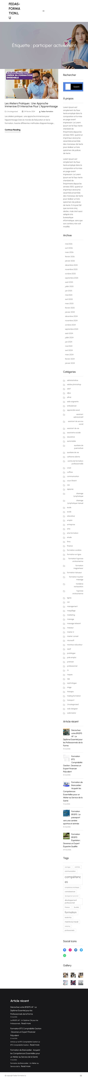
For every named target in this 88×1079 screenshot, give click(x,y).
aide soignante (73, 401)
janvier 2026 (70, 261)
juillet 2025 (69, 286)
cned (69, 468)
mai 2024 (68, 346)
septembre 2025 (71, 278)
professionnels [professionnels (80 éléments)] (69, 930)
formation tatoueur (74, 573)
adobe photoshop (74, 384)
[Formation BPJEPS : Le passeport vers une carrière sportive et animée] (66, 813)
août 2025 (69, 282)
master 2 (70, 632)
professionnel (72, 666)
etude (69, 537)
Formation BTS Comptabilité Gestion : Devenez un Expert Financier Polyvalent (25, 1032)
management (72, 606)
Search (76, 87)
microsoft (70, 640)
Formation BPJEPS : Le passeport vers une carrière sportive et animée (71, 817)
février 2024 (70, 359)
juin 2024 (68, 342)
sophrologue (72, 683)
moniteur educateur (74, 645)
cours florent (72, 481)
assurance (71, 437)
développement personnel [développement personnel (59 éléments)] (71, 896)
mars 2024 (69, 355)
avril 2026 (69, 248)
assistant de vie (73, 428)
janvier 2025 (70, 312)
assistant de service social (75, 422)
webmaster (71, 713)
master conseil (72, 636)
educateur (71, 516)
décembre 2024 (71, 316)
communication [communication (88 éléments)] (70, 871)
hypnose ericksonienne (78, 592)
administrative (72, 380)
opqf (69, 649)
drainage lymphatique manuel (75, 501)
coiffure (70, 472)
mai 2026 (68, 244)
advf (69, 389)
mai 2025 (68, 295)
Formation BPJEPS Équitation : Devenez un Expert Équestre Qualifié (72, 840)
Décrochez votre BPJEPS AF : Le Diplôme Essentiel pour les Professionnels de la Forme (23, 1010)
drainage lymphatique (78, 494)
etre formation (72, 533)
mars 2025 (69, 303)
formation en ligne (74, 554)
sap (68, 679)
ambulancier (72, 406)
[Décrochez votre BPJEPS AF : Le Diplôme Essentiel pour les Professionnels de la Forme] (66, 732)
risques (70, 674)
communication (73, 476)
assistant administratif (78, 415)
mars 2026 (69, 252)
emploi (69, 520)
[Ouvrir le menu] (43, 11)
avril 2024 (69, 350)
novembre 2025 (71, 269)
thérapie (70, 692)
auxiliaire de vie (73, 452)
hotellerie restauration (78, 585)
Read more (26, 1023)
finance (70, 546)
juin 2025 (68, 291)
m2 (68, 602)
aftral (69, 397)
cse (68, 485)
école (69, 507)
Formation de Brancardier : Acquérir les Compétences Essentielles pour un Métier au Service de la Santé (73, 791)
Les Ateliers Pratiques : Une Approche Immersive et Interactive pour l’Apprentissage (31, 105)
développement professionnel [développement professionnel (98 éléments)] (71, 901)
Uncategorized (12, 111)
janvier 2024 (70, 363)
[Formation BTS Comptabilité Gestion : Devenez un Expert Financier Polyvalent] (66, 758)
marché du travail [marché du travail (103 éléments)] (71, 922)
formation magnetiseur (78, 567)
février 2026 (70, 256)
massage (70, 619)
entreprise (71, 524)
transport (70, 700)
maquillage (71, 611)
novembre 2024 (71, 321)
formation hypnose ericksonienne (75, 559)
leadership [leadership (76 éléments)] (68, 917)
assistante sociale (74, 433)
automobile (71, 441)
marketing (71, 615)
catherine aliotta (73, 457)
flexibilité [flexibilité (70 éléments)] (76, 907)
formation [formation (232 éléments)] (70, 912)
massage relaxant (74, 623)
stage (69, 687)
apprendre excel (73, 410)
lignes (69, 598)
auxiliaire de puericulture (78, 446)
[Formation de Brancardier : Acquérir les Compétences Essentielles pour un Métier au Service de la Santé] (66, 784)
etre (68, 529)
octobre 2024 (70, 325)
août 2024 (69, 333)
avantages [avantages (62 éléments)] (67, 867)
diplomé (70, 489)
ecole (69, 512)
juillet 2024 (69, 337)
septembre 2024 (71, 329)
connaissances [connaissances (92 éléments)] (70, 892)
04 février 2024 (29, 111)
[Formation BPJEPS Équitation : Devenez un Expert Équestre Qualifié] (66, 836)
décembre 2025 (71, 265)
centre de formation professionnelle (75, 462)
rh (68, 670)
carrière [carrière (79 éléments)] (77, 867)
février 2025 (70, 308)
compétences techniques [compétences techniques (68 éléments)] (72, 887)
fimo (68, 542)
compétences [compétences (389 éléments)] (73, 879)
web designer (72, 709)
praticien (70, 662)
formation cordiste (74, 550)
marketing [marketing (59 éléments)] (67, 926)
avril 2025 (69, 299)
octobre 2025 (70, 274)
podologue (71, 653)
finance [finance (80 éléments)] (67, 907)
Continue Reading (12, 130)
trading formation (74, 696)
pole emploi (71, 657)
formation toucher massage (76, 578)
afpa (69, 393)
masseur (70, 628)
